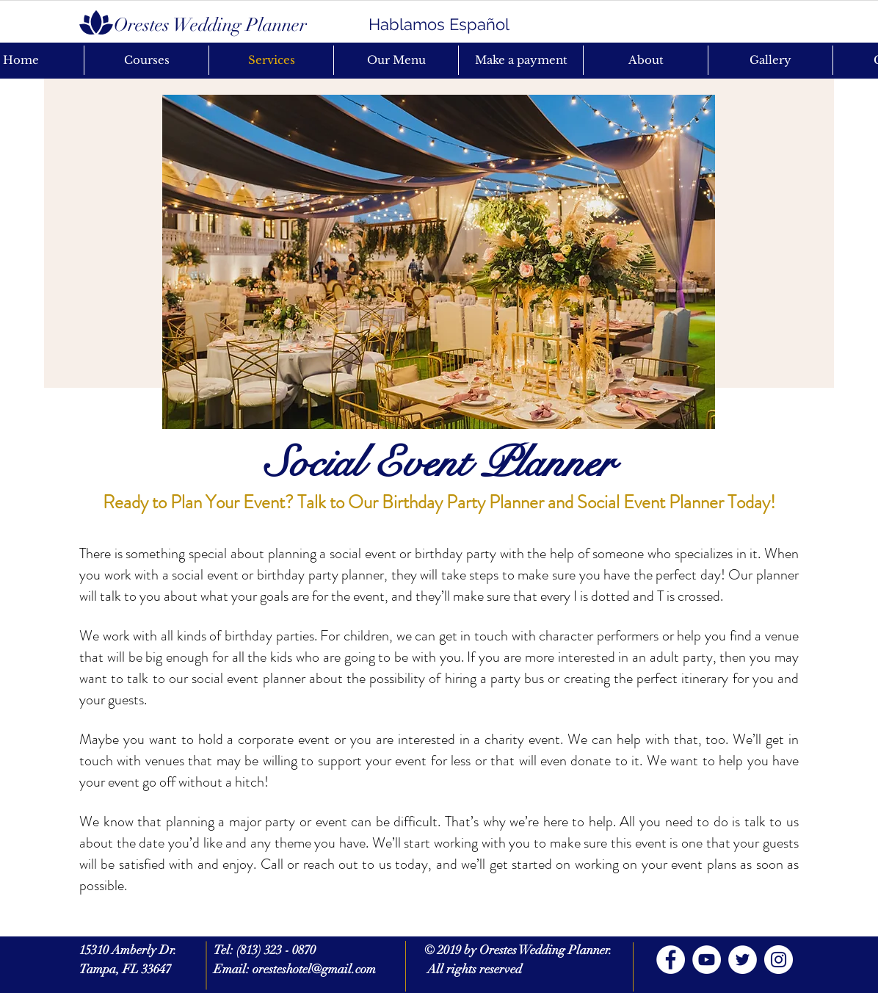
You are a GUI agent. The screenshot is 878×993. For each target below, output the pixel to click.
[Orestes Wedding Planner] (210, 24)
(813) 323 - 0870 (276, 950)
